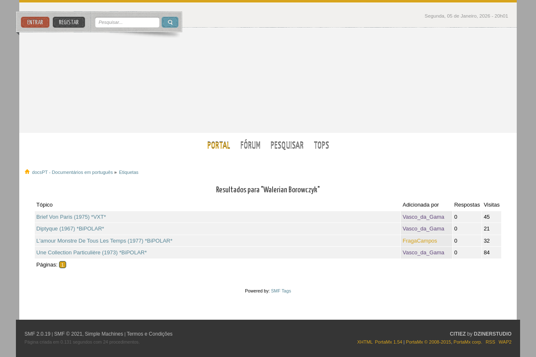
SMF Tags (281, 290)
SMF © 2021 (68, 334)
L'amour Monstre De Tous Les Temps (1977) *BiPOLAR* (104, 241)
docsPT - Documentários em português (268, 80)
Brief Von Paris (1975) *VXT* (71, 217)
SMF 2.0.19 (37, 334)
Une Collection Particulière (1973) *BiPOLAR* (91, 252)
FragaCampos (419, 241)
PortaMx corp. (468, 341)
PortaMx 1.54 (388, 341)
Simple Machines (104, 334)
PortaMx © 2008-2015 (428, 341)
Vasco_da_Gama (423, 217)
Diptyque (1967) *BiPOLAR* (70, 228)
